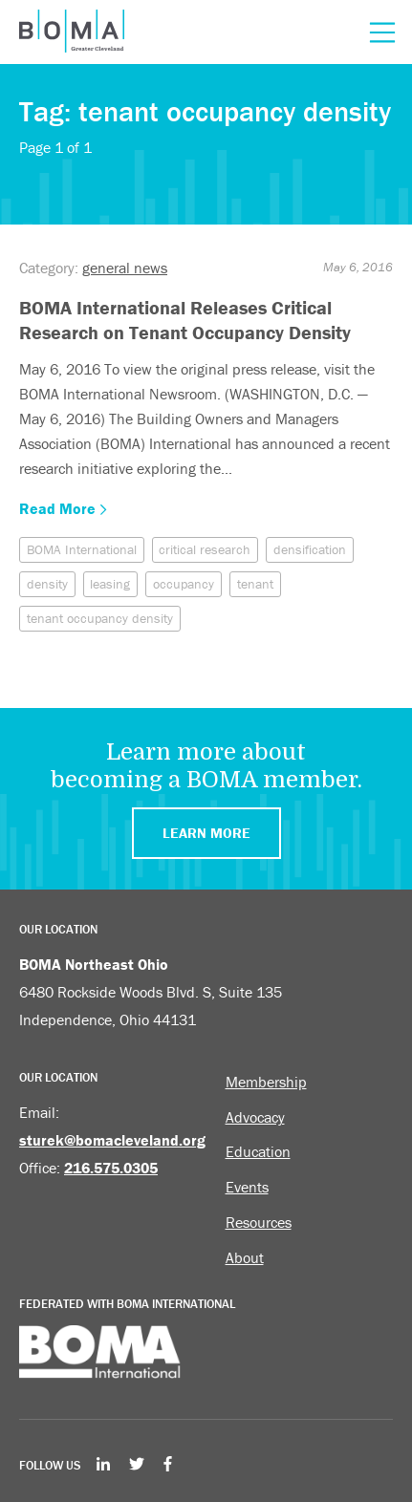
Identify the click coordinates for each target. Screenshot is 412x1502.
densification (309, 549)
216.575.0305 (111, 1167)
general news (124, 267)
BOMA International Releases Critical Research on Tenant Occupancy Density (185, 319)
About (245, 1257)
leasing (110, 583)
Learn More (206, 833)
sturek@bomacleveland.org (112, 1139)
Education (258, 1151)
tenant (255, 583)
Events (247, 1186)
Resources (259, 1222)
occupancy (183, 583)
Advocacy (255, 1116)
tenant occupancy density (100, 618)
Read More (63, 508)
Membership (266, 1081)
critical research (204, 549)
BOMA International (82, 549)
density (47, 583)
